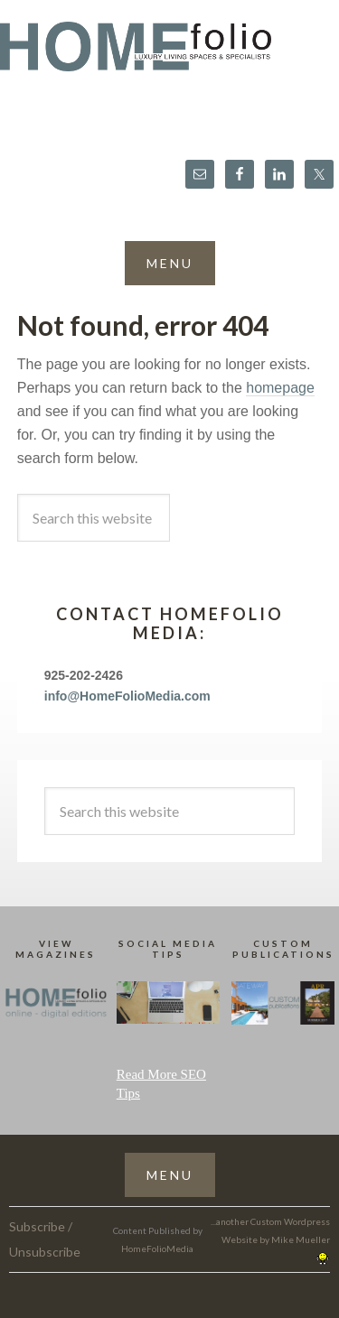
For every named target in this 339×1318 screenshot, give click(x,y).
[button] (170, 263)
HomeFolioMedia (157, 1248)
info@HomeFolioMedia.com (127, 696)
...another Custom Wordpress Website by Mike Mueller (270, 1239)
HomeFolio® (169, 57)
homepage (280, 387)
